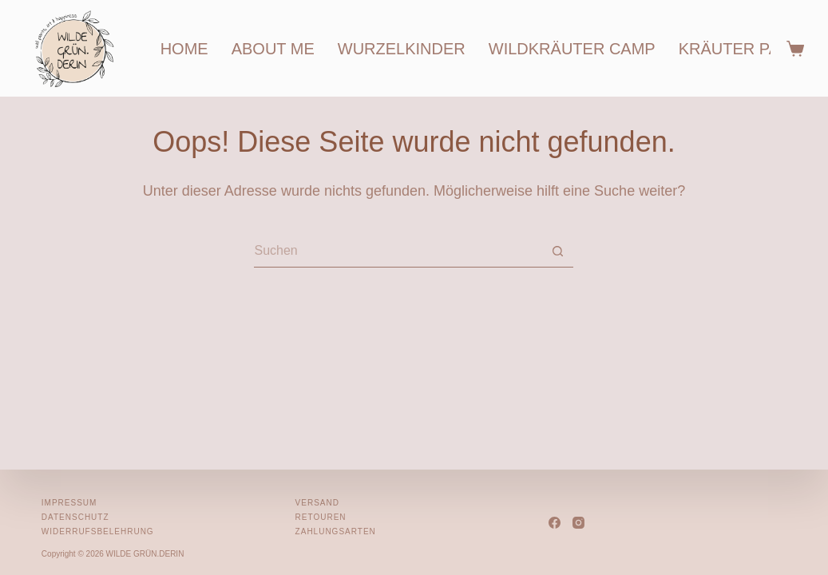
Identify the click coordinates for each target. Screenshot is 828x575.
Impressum (69, 502)
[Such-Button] (557, 252)
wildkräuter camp (572, 49)
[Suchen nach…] (397, 252)
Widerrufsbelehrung (98, 531)
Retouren (321, 517)
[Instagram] (578, 523)
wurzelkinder (402, 49)
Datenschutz (75, 517)
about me (273, 49)
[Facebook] (555, 523)
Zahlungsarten (335, 531)
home (184, 49)
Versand (317, 502)
